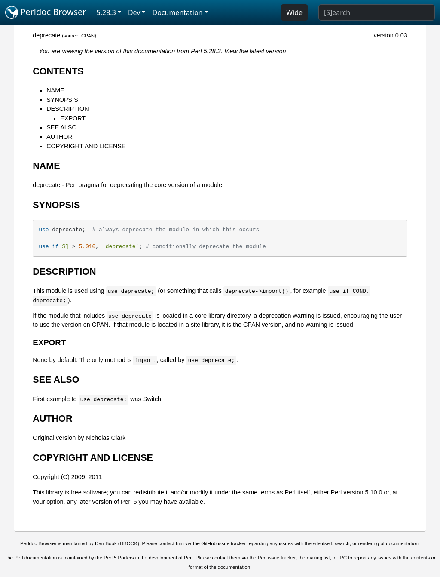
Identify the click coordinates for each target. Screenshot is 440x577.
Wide (294, 12)
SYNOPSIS (62, 99)
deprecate (46, 35)
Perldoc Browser (45, 12)
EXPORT (73, 118)
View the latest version (255, 51)
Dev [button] (134, 12)
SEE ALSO (61, 127)
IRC (342, 557)
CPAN (88, 35)
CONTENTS (58, 71)
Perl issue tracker (277, 557)
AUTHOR (59, 136)
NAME (55, 90)
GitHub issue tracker (223, 543)
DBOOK (129, 543)
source (71, 35)
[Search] (376, 12)
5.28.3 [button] (106, 12)
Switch (152, 399)
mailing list (318, 557)
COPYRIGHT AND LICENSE (85, 146)
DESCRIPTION (67, 108)
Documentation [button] (177, 12)
